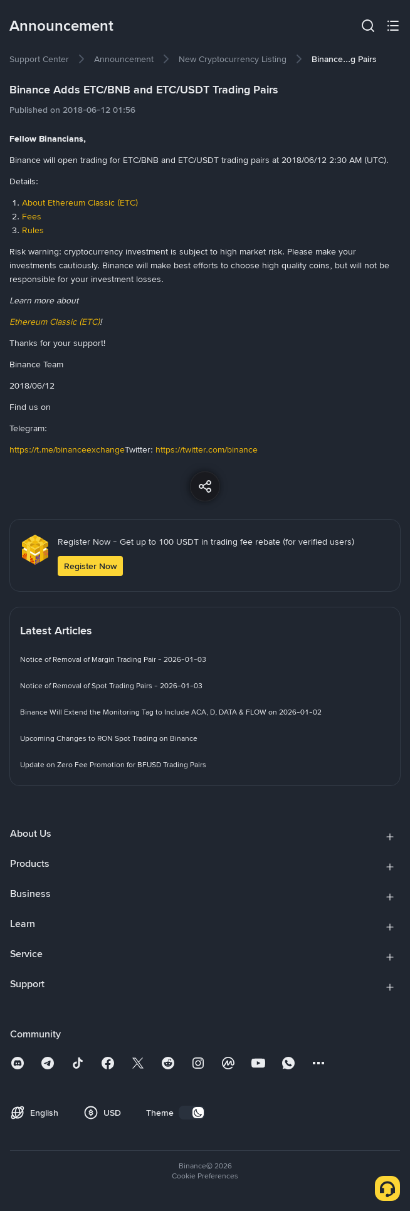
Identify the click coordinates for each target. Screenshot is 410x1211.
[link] (39, 59)
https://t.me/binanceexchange (67, 449)
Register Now (90, 566)
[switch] (192, 1112)
